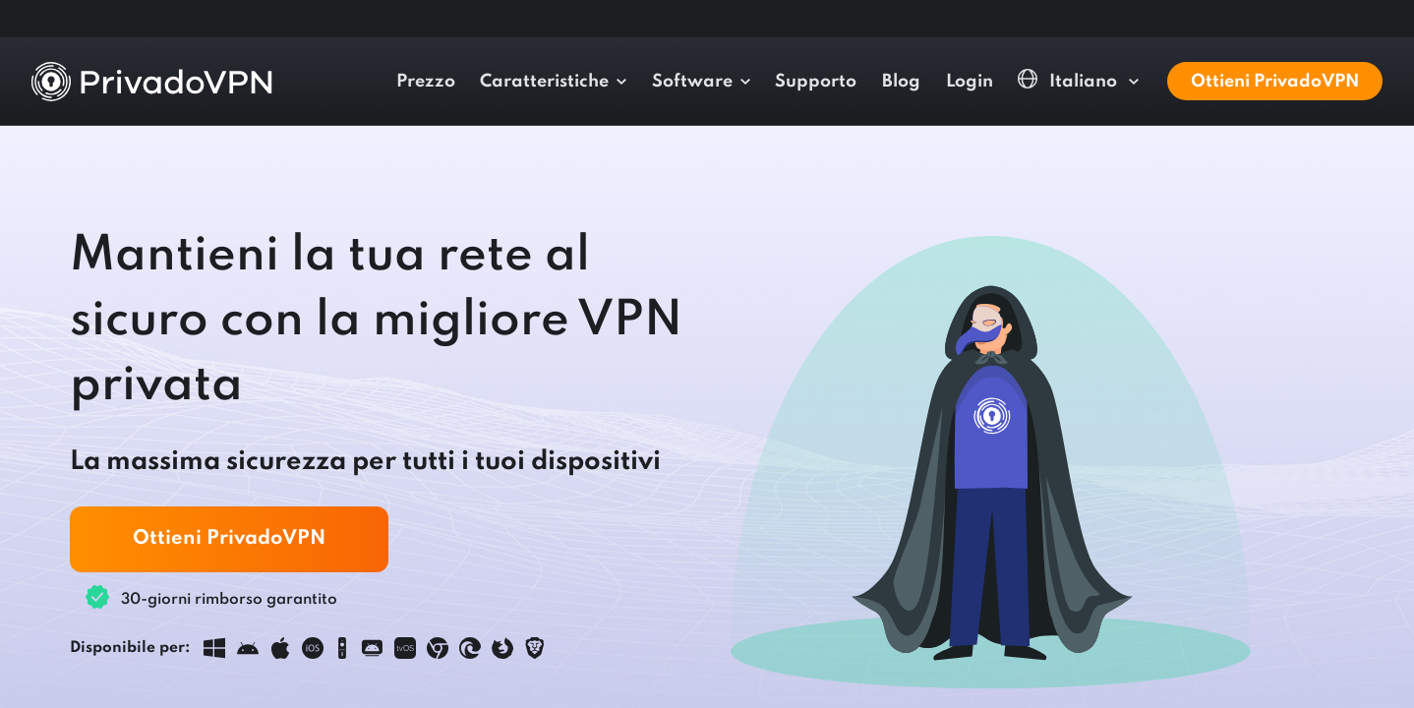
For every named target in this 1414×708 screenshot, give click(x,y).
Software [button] (995, 81)
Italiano (1300, 80)
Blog (1205, 81)
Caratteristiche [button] (848, 81)
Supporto (1119, 81)
